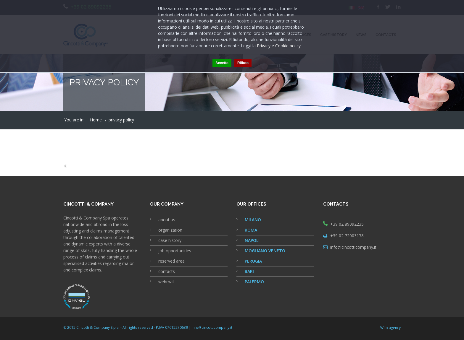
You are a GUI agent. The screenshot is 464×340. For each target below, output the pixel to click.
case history (169, 240)
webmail (166, 281)
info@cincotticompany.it (353, 247)
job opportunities (174, 250)
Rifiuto (243, 63)
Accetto (221, 63)
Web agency (390, 327)
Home (96, 120)
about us (166, 219)
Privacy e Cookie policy (279, 45)
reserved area (171, 261)
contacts (166, 271)
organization (170, 230)
